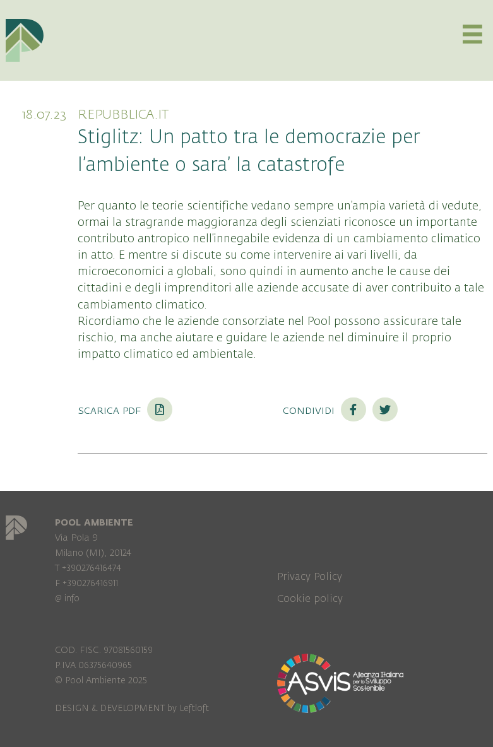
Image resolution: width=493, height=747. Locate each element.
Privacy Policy (309, 576)
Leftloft (194, 708)
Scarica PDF (125, 410)
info (72, 598)
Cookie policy (310, 598)
